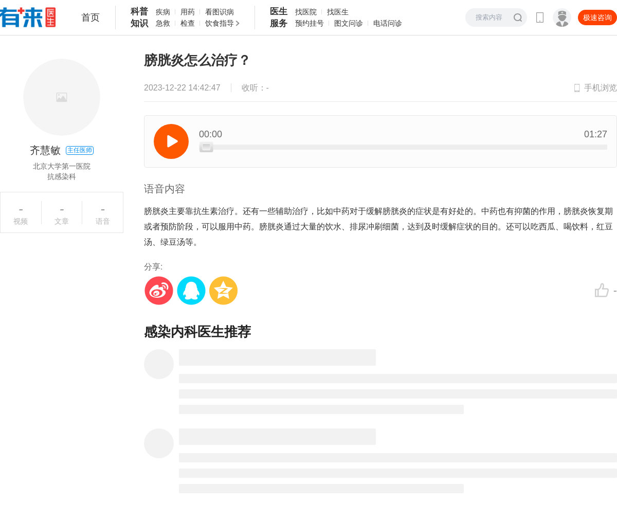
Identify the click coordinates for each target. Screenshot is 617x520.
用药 (187, 12)
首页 (90, 17)
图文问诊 (348, 23)
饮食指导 (219, 23)
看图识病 (219, 12)
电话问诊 (387, 23)
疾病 (163, 12)
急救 (163, 23)
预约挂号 (309, 23)
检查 (187, 23)
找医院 (306, 12)
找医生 (338, 12)
